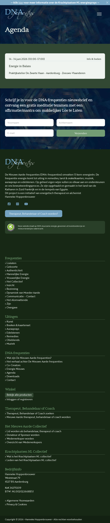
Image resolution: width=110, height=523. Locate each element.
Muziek (11, 343)
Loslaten (11, 263)
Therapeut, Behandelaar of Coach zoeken (30, 413)
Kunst (10, 321)
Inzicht (10, 285)
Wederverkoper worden (20, 438)
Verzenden (81, 133)
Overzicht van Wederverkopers (24, 442)
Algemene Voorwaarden (20, 500)
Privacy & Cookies (17, 504)
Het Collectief (15, 281)
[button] (99, 14)
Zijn (9, 303)
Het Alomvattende (17, 299)
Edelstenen (13, 332)
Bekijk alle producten (19, 394)
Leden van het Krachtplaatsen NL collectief (31, 460)
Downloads (13, 376)
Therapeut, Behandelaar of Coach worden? (33, 213)
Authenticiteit (15, 270)
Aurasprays (13, 328)
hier (20, 2)
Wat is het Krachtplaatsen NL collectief (29, 456)
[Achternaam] (81, 122)
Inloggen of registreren (20, 399)
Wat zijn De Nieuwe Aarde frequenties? (29, 357)
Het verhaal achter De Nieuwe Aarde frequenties (34, 361)
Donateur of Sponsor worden (23, 434)
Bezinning (12, 288)
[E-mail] (29, 133)
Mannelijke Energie (18, 274)
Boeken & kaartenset (18, 325)
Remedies (12, 336)
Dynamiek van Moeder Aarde (23, 292)
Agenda (11, 372)
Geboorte (12, 266)
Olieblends (13, 339)
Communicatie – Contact (21, 296)
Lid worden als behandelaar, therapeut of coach (34, 431)
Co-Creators (13, 365)
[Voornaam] (29, 122)
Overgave (12, 307)
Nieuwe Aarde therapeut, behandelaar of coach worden (39, 417)
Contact (11, 379)
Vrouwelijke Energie (18, 277)
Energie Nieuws (15, 368)
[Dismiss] (107, 2)
